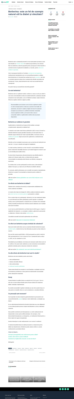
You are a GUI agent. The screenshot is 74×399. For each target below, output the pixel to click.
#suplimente (17, 333)
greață (20, 282)
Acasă (9, 6)
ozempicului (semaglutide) (34, 56)
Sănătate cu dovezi (17, 6)
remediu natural (20, 47)
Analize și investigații (14, 362)
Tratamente (19, 8)
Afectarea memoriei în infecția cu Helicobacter (35, 394)
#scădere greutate (11, 333)
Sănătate (12, 6)
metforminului (29, 196)
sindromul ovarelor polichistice (17, 250)
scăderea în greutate (13, 120)
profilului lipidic (12, 212)
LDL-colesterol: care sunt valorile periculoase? (28, 233)
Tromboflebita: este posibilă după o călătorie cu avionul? (27, 365)
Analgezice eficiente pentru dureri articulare (37, 344)
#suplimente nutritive (31, 333)
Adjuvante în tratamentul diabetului (25, 203)
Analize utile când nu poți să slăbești (18, 320)
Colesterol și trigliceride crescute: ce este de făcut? (22, 322)
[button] (71, 2)
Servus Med (11, 16)
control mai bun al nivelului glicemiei (19, 177)
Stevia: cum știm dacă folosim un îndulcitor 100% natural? (39, 365)
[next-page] (10, 369)
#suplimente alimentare (23, 333)
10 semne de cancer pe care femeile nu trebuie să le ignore (23, 386)
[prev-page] (9, 369)
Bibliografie (11, 325)
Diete (39, 363)
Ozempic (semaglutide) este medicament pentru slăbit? (23, 318)
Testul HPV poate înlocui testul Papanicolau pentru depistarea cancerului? (14, 364)
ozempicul (37, 61)
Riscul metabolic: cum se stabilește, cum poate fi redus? (53, 43)
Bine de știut (27, 363)
